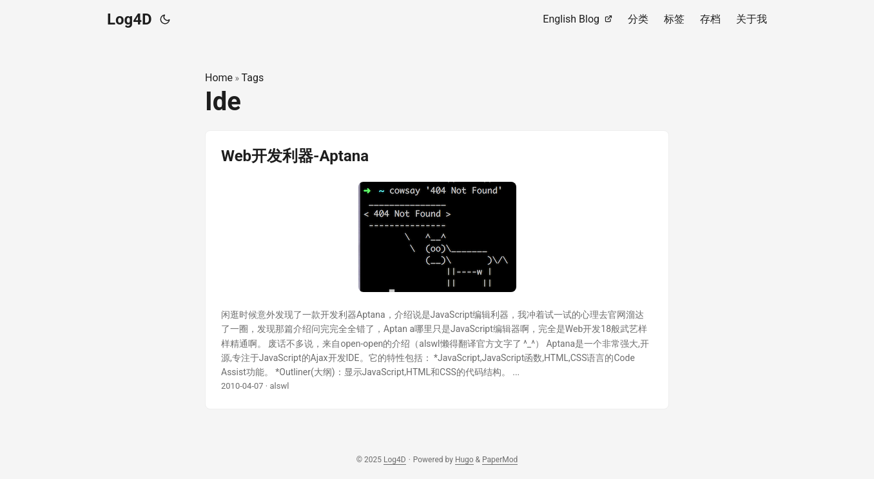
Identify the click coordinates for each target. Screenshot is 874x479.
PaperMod (500, 459)
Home (219, 78)
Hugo (464, 459)
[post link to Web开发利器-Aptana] (437, 270)
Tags (253, 78)
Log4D (129, 19)
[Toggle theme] (165, 19)
